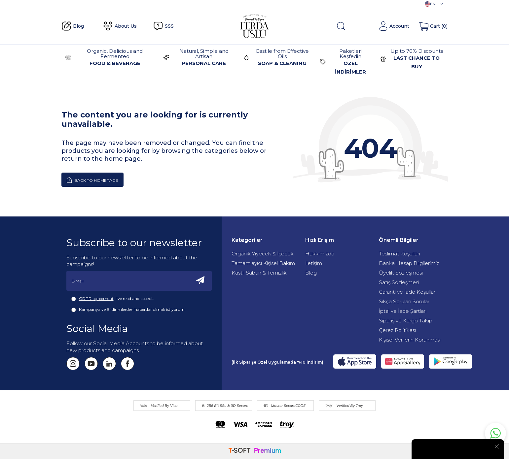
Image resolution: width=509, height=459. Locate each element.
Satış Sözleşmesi (399, 282)
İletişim (313, 263)
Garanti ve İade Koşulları (407, 292)
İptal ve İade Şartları (402, 311)
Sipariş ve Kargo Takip (405, 320)
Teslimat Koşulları (399, 253)
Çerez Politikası (397, 330)
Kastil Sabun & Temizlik (259, 273)
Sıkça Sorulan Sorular (404, 301)
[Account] (394, 26)
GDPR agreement (96, 298)
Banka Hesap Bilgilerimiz (409, 263)
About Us (120, 26)
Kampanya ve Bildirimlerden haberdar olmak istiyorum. (128, 309)
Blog (72, 26)
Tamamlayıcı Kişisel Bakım (263, 263)
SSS (163, 26)
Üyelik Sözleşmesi (401, 273)
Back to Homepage (92, 179)
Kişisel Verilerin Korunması (410, 340)
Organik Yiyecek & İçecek (263, 253)
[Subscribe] (200, 281)
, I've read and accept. (112, 298)
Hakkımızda (319, 253)
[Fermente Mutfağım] (254, 26)
